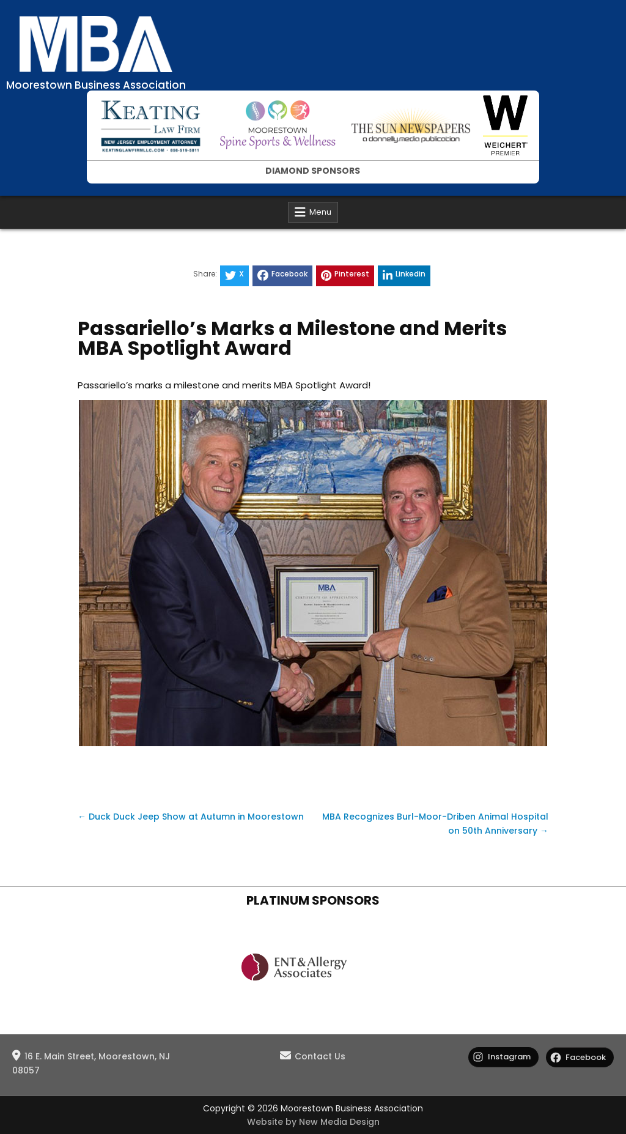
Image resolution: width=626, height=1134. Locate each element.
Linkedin (404, 275)
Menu (320, 212)
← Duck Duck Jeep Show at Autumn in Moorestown (191, 816)
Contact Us (320, 1056)
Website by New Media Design (313, 1122)
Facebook (282, 275)
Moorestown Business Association (96, 85)
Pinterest (345, 275)
